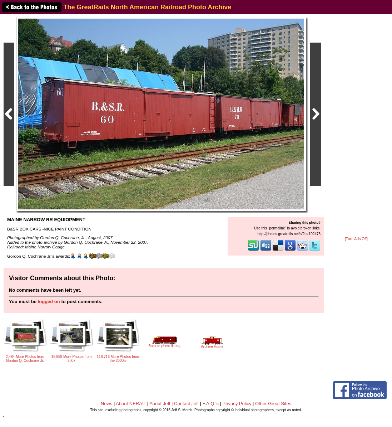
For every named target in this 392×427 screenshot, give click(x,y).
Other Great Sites (273, 403)
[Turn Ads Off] (356, 239)
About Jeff (159, 403)
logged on (49, 301)
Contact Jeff (186, 403)
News (107, 403)
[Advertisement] (356, 126)
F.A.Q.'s (211, 403)
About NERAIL (131, 403)
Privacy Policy (237, 403)
